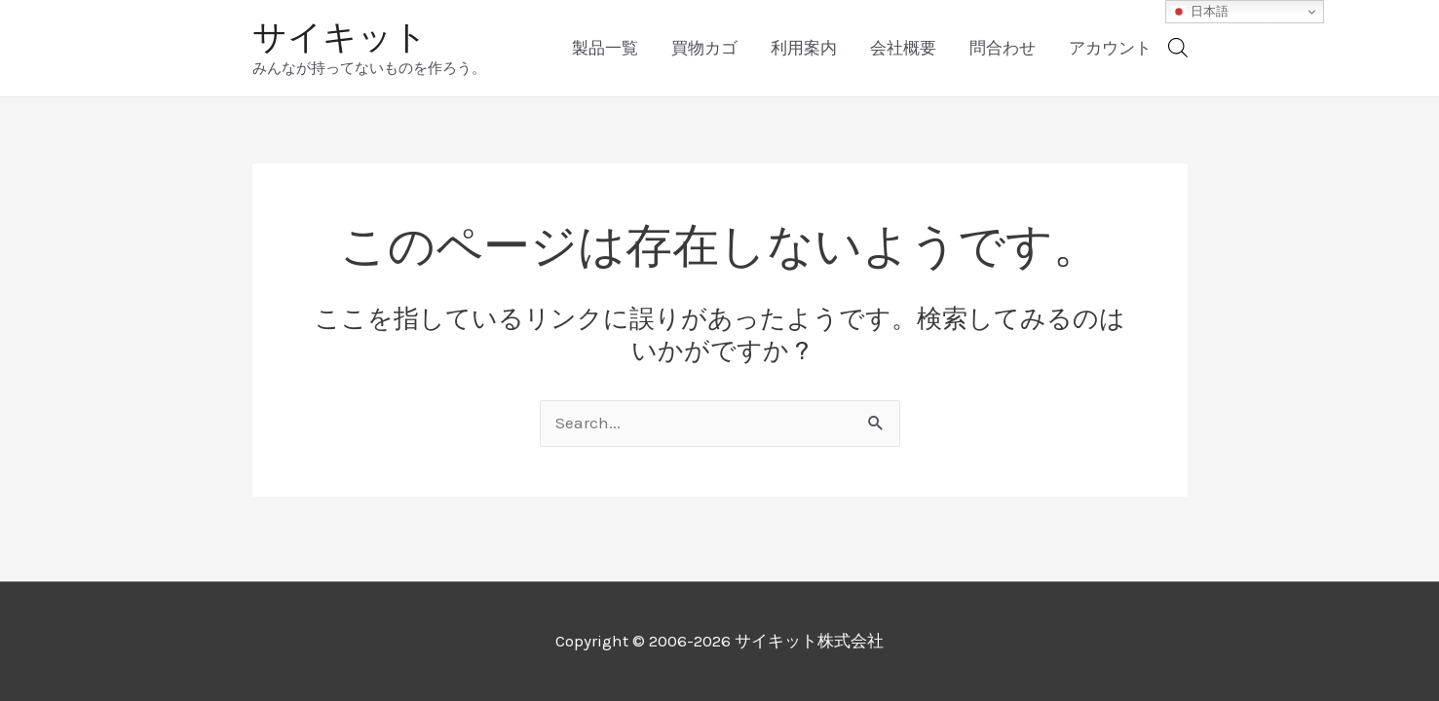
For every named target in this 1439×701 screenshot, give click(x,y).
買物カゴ (704, 47)
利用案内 (804, 47)
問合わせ (1002, 47)
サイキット (340, 37)
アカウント (1110, 47)
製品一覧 (605, 47)
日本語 (1200, 11)
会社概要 (903, 47)
